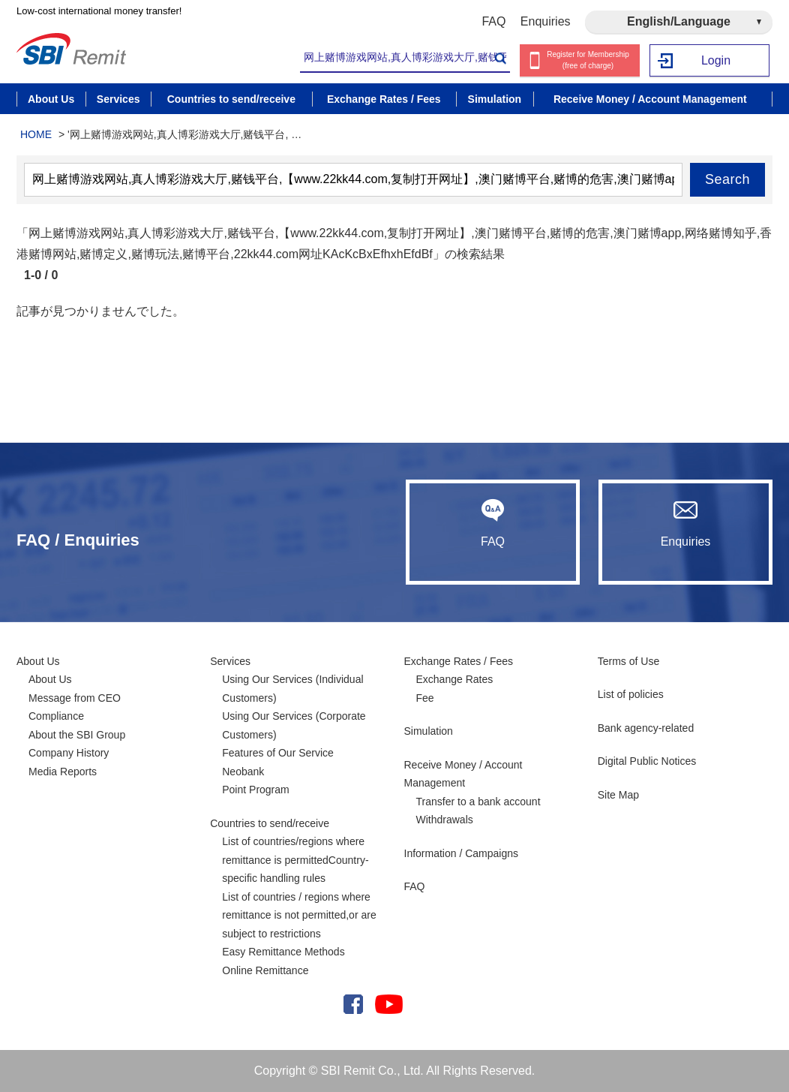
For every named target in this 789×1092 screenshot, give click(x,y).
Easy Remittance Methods (283, 952)
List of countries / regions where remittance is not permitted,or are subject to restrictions (299, 915)
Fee (425, 698)
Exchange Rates (455, 679)
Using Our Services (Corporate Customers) (293, 725)
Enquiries (545, 21)
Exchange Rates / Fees (459, 661)
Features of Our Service (278, 753)
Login (715, 60)
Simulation (428, 731)
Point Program (255, 790)
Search (727, 179)
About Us (38, 661)
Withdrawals (444, 820)
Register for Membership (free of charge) (587, 60)
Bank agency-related (646, 728)
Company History (68, 753)
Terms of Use (628, 661)
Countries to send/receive (269, 823)
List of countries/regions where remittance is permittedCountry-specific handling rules (295, 859)
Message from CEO (74, 698)
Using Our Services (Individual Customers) (292, 688)
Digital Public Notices (647, 761)
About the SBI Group (76, 735)
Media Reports (62, 772)
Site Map (618, 795)
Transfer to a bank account (478, 802)
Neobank (243, 772)
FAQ (494, 21)
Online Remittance (265, 970)
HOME (36, 134)
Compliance (56, 716)
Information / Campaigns (461, 853)
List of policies (631, 694)
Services (230, 661)
